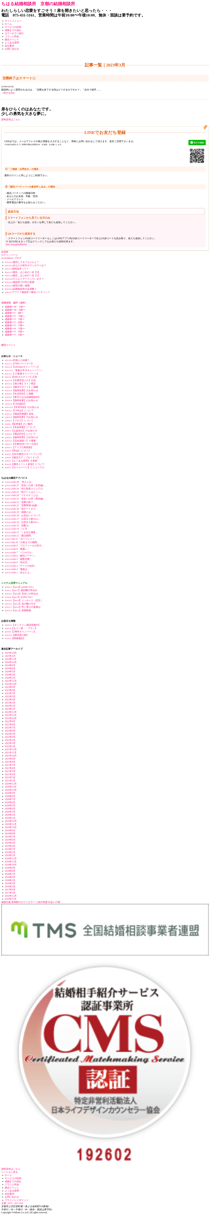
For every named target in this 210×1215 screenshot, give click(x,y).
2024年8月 (10, 668)
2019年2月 (10, 852)
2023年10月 (11, 684)
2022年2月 (10, 743)
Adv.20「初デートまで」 (21, 509)
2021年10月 (11, 755)
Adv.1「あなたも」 (18, 572)
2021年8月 (10, 762)
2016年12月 (11, 896)
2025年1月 (10, 656)
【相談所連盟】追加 (19, 414)
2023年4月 (10, 699)
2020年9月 (10, 793)
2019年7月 (10, 836)
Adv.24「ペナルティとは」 (22, 495)
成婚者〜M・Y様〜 (15, 306)
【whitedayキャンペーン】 (22, 367)
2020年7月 (10, 799)
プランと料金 (12, 36)
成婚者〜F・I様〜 (14, 313)
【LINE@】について (19, 410)
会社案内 (9, 46)
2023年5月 (10, 696)
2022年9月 (10, 721)
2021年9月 (10, 758)
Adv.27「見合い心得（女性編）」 (26, 485)
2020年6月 (10, 802)
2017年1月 (10, 892)
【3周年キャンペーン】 (20, 631)
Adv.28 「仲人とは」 (19, 482)
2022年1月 (10, 746)
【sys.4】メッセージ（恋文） (24, 600)
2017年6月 (10, 889)
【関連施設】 (15, 638)
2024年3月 (10, 674)
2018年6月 (10, 877)
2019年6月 (10, 839)
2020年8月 (10, 796)
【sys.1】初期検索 (18, 610)
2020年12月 (11, 783)
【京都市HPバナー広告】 (22, 444)
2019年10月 (11, 827)
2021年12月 (11, 749)
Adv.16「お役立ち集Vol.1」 (23, 522)
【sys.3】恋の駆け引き (20, 603)
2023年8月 (10, 690)
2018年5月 (10, 880)
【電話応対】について (20, 434)
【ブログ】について (19, 420)
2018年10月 (11, 864)
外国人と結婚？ (17, 360)
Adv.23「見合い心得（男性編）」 (26, 498)
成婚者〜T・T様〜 (14, 334)
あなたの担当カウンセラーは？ (25, 265)
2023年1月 (10, 709)
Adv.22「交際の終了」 (20, 502)
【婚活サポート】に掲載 (21, 387)
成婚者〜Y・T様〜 (15, 319)
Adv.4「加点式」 (17, 562)
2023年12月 (11, 681)
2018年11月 (10, 861)
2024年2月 (10, 677)
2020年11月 (10, 787)
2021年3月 (10, 777)
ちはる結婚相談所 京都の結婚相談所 (38, 3)
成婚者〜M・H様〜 (15, 310)
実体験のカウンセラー (23, 902)
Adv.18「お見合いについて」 (24, 515)
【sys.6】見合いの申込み (21, 593)
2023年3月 (10, 702)
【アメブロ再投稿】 (19, 447)
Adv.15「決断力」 (18, 525)
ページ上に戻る (9, 1172)
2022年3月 (10, 740)
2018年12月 (11, 858)
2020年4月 (10, 808)
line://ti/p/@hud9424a (16, 244)
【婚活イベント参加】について (24, 464)
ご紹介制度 (42, 902)
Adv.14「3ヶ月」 (17, 529)
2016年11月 (10, 899)
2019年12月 (11, 821)
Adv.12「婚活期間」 (19, 535)
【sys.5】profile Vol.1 (19, 597)
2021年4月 (10, 774)
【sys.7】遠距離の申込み (21, 590)
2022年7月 (10, 727)
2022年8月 (10, 724)
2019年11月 (10, 824)
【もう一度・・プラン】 (21, 628)
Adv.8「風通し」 (17, 549)
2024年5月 (10, 671)
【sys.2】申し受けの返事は (23, 607)
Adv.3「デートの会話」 (21, 565)
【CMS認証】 (15, 403)
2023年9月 (10, 687)
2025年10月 (11, 653)
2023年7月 (10, 693)
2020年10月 (11, 790)
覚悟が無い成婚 (17, 285)
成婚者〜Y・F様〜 (14, 331)
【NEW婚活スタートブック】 (24, 454)
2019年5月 (10, 843)
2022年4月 (10, 737)
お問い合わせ (12, 49)
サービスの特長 (13, 27)
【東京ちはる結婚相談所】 (23, 397)
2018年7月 (10, 874)
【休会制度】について (20, 427)
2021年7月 (10, 765)
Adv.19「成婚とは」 (19, 512)
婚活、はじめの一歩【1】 (22, 275)
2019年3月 (10, 849)
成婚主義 (6, 902)
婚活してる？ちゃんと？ (22, 262)
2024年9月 (10, 665)
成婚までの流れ (13, 30)
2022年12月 (11, 712)
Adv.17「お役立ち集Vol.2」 (23, 519)
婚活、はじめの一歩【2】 (22, 272)
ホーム (8, 24)
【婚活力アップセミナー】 (22, 457)
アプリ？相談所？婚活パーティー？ (27, 292)
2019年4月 (10, 846)
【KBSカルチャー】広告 (21, 377)
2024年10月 (11, 662)
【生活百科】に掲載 (19, 393)
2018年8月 (10, 871)
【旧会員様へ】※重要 (20, 440)
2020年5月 (10, 805)
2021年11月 (10, 752)
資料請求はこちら (10, 119)
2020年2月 (10, 815)
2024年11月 (10, 659)
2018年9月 (10, 868)
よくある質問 (12, 42)
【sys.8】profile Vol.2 (19, 587)
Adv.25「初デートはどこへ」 (24, 492)
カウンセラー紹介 (14, 33)
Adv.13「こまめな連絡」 (21, 532)
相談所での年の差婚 (19, 282)
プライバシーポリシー (17, 1200)
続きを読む (9, 93)
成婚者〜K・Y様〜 (15, 328)
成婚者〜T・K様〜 (15, 322)
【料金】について (17, 450)
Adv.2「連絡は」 (17, 569)
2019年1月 (10, 855)
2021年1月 (10, 780)
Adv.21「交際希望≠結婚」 (22, 505)
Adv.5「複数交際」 (18, 559)
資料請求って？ (17, 268)
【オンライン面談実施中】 (23, 625)
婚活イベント (12, 39)
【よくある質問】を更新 (21, 460)
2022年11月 (10, 715)
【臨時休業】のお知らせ (21, 390)
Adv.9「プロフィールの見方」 (24, 545)
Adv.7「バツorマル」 (19, 552)
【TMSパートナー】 (19, 363)
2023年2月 (10, 706)
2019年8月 (10, 833)
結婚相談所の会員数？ (21, 289)
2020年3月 (10, 811)
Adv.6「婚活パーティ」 (21, 555)
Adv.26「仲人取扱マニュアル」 (25, 488)
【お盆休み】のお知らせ (21, 430)
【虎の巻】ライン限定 (20, 383)
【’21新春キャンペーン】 (22, 373)
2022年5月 (10, 734)
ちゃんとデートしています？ (24, 279)
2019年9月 (10, 830)
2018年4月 (10, 883)
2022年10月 (11, 718)
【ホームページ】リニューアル (24, 467)
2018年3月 (10, 886)
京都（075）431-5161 (12, 1203)
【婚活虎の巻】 (17, 635)
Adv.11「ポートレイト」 (21, 539)
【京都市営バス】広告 (20, 380)
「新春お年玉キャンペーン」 (24, 370)
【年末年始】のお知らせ (22, 407)
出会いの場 (54, 902)
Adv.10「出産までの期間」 (22, 542)
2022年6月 (10, 730)
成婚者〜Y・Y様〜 (15, 316)
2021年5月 (10, 771)
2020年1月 (10, 818)
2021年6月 (10, 768)
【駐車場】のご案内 (19, 424)
